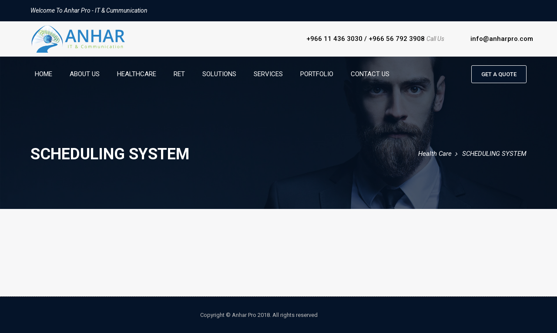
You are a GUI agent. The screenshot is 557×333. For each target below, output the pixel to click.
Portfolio (316, 74)
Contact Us (370, 74)
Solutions (219, 74)
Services (268, 74)
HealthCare (136, 74)
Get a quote (499, 74)
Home (43, 74)
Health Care (435, 154)
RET (179, 74)
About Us (85, 74)
